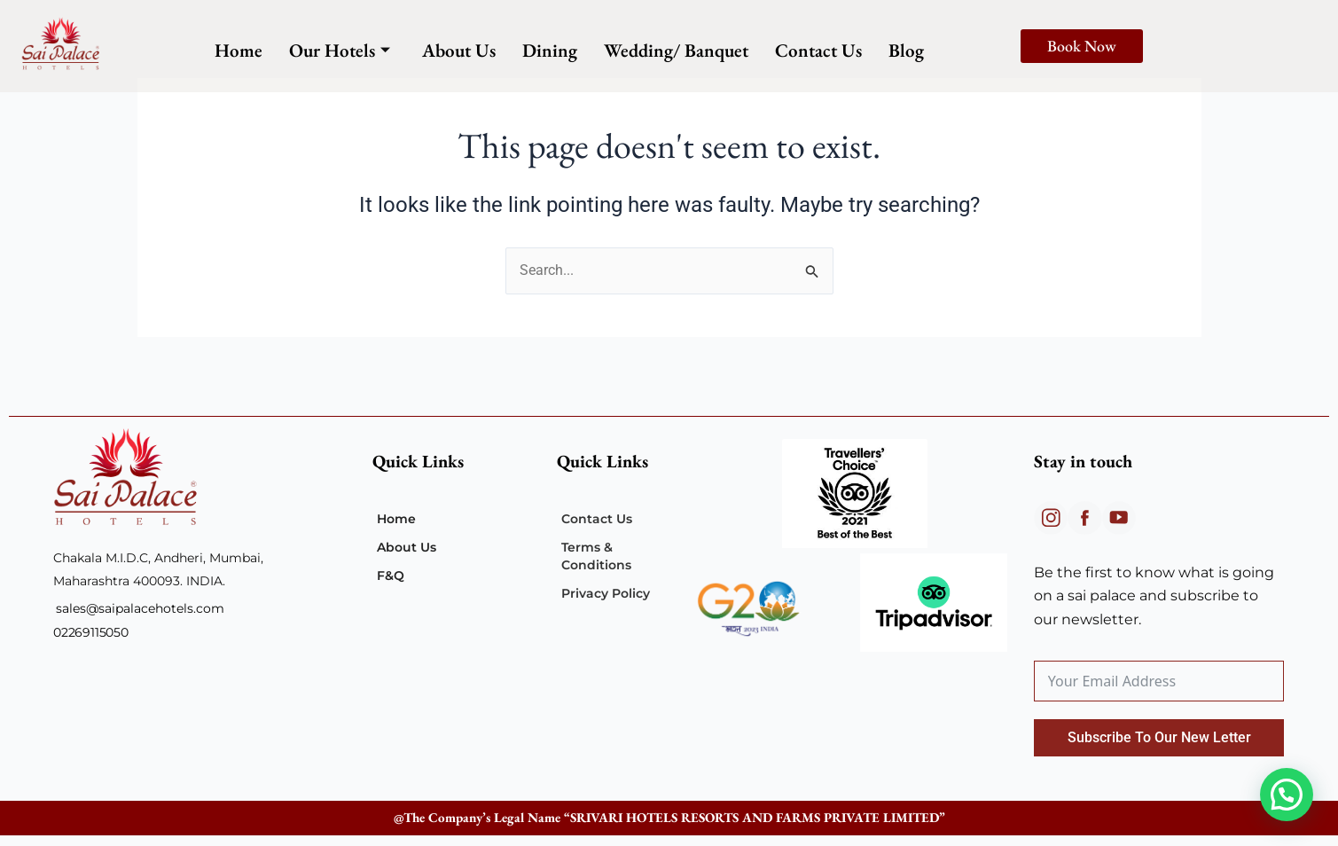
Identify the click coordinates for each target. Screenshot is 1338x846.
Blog (906, 50)
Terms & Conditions (596, 556)
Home (238, 50)
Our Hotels (339, 50)
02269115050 (91, 632)
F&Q (390, 576)
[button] (1286, 794)
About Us (459, 50)
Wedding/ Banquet (676, 50)
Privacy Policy (605, 593)
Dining (549, 50)
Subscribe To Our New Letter (1159, 737)
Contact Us (818, 50)
